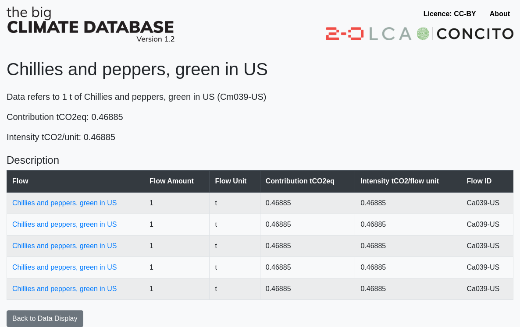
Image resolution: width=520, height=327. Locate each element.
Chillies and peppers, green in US (64, 203)
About (500, 14)
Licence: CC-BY (450, 14)
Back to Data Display (45, 318)
